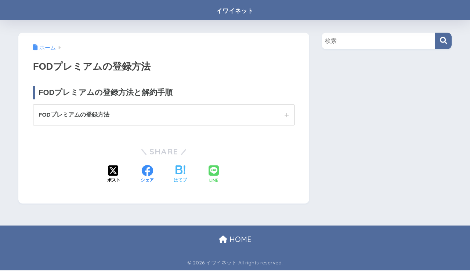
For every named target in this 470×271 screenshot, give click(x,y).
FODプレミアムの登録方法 (74, 114)
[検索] (443, 41)
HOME (235, 239)
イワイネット (235, 9)
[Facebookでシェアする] (147, 175)
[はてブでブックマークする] (180, 175)
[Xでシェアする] (113, 175)
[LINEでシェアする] (214, 175)
